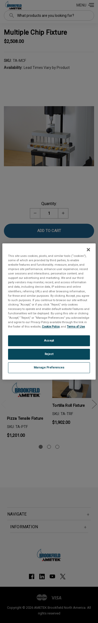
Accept (49, 340)
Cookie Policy (51, 326)
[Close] (88, 249)
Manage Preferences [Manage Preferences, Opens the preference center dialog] (49, 367)
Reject (49, 354)
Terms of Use (76, 326)
